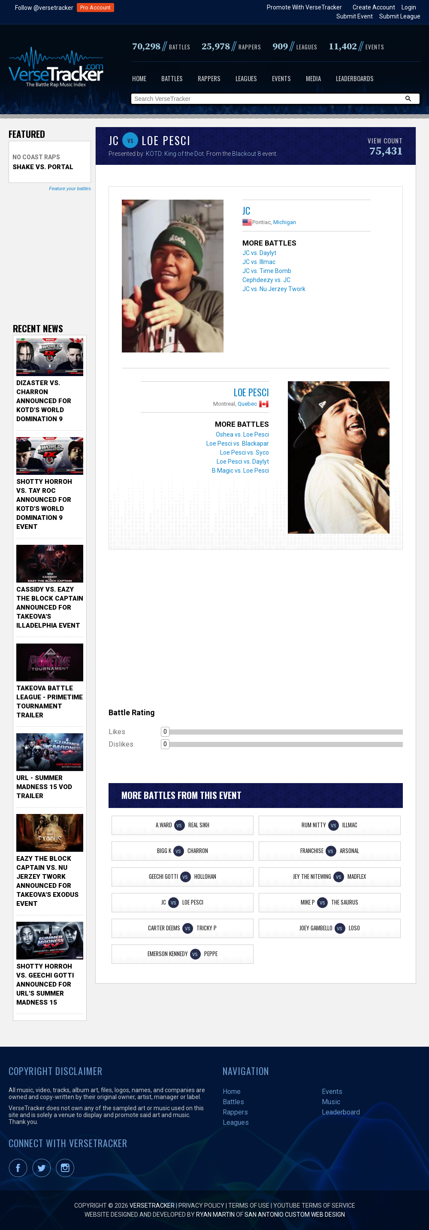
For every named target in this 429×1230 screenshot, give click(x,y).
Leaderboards (355, 78)
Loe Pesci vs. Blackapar (237, 443)
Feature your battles (70, 188)
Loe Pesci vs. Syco (244, 452)
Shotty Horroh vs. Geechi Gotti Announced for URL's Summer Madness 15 (45, 984)
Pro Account (95, 7)
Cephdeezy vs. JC (266, 279)
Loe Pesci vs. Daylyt (243, 461)
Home (139, 78)
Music (331, 1102)
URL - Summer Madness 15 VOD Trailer (44, 787)
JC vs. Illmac (258, 261)
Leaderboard (341, 1112)
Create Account (374, 7)
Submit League (399, 16)
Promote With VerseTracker (304, 7)
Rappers (209, 78)
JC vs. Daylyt (259, 252)
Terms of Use (248, 1205)
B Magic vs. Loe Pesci (240, 470)
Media (313, 78)
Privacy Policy (201, 1205)
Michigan (284, 222)
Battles (172, 78)
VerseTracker (152, 1205)
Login (409, 7)
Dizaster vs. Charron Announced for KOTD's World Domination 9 (43, 401)
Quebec (247, 404)
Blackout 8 (246, 153)
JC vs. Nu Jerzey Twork (273, 288)
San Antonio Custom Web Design (295, 1214)
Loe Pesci (251, 392)
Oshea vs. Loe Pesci (242, 434)
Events (281, 78)
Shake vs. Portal (42, 167)
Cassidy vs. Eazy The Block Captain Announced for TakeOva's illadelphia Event (49, 607)
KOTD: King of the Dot (175, 153)
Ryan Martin (215, 1214)
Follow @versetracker (44, 7)
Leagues (246, 78)
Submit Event (354, 16)
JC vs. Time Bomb (266, 270)
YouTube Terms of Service (314, 1205)
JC (246, 210)
